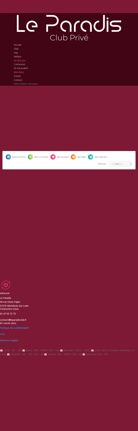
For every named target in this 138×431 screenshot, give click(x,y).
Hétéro (17, 56)
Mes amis (78, 157)
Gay (16, 52)
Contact (18, 79)
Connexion (19, 64)
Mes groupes (97, 157)
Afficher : (102, 163)
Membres (19, 72)
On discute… (20, 60)
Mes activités (16, 157)
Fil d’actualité (21, 68)
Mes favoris (59, 157)
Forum (17, 76)
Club (16, 48)
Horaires (4, 345)
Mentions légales (9, 340)
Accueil (17, 44)
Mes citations (38, 157)
